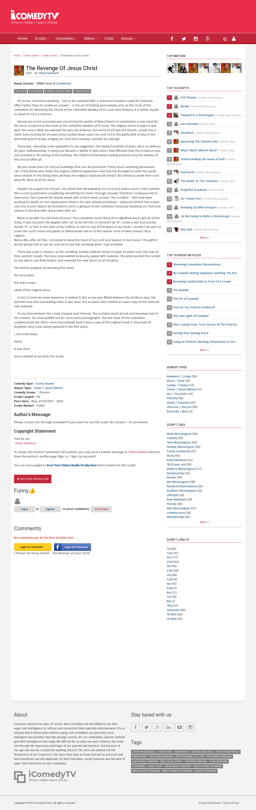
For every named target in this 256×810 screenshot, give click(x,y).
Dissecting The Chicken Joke (199, 141)
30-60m (172, 619)
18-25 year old (176, 464)
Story (170, 455)
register (50, 509)
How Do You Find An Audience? (194, 307)
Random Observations (182, 486)
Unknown (174, 610)
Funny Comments (179, 451)
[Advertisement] (159, 18)
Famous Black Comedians (178, 766)
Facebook (187, 133)
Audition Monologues (182, 490)
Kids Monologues (179, 508)
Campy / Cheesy (178, 385)
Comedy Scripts (31, 56)
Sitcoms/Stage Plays (202, 752)
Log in (24, 509)
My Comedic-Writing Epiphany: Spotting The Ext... (206, 273)
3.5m (170, 570)
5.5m (170, 588)
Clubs (109, 38)
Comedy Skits (165, 752)
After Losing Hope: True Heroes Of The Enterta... (206, 324)
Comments (63, 83)
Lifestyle (172, 495)
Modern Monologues (181, 469)
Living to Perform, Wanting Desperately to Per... (205, 342)
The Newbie (181, 290)
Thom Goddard (48, 73)
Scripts (40, 38)
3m (169, 566)
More (203, 237)
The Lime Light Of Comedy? (191, 316)
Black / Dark (175, 381)
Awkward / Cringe (179, 376)
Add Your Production (34, 478)
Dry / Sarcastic (177, 394)
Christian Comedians (196, 761)
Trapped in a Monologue (197, 115)
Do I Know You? (191, 198)
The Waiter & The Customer (200, 181)
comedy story (82, 91)
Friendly (172, 398)
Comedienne (138, 766)
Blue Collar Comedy (171, 761)
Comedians (65, 38)
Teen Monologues (179, 442)
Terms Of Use (231, 803)
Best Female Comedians (219, 756)
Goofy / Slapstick (178, 402)
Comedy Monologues (144, 752)
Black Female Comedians (145, 761)
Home (23, 38)
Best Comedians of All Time (190, 756)
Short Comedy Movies (227, 752)
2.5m (170, 562)
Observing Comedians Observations (197, 264)
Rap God (186, 229)
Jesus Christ (35, 91)
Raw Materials (176, 499)
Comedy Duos (155, 766)
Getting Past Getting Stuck (191, 333)
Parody (171, 504)
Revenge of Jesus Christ (58, 91)
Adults (171, 477)
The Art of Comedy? (186, 298)
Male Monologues (179, 434)
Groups (127, 38)
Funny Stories (49, 56)
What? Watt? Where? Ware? (199, 150)
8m (169, 601)
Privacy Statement (209, 803)
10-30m (171, 614)
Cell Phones (188, 97)
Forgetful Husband (193, 190)
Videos (89, 38)
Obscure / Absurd (179, 407)
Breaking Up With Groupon (199, 207)
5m (38, 397)
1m (169, 549)
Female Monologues (181, 447)
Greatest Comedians (205, 771)
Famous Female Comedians (208, 766)
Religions (20, 91)
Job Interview (189, 124)
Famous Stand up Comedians (177, 771)
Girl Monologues (178, 482)
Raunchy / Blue (178, 411)
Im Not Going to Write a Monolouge (205, 216)
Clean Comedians (218, 761)
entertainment (177, 460)
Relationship (175, 473)
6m (169, 592)
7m (169, 597)
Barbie (184, 106)
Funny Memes (182, 752)
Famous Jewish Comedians (146, 771)
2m (169, 557)
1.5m (170, 553)
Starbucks (187, 172)
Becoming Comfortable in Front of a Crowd (202, 281)
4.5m (170, 579)
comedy (172, 438)
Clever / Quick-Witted (48, 388)
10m (169, 605)
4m (169, 575)
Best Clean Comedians (161, 756)
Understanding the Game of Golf (203, 159)
